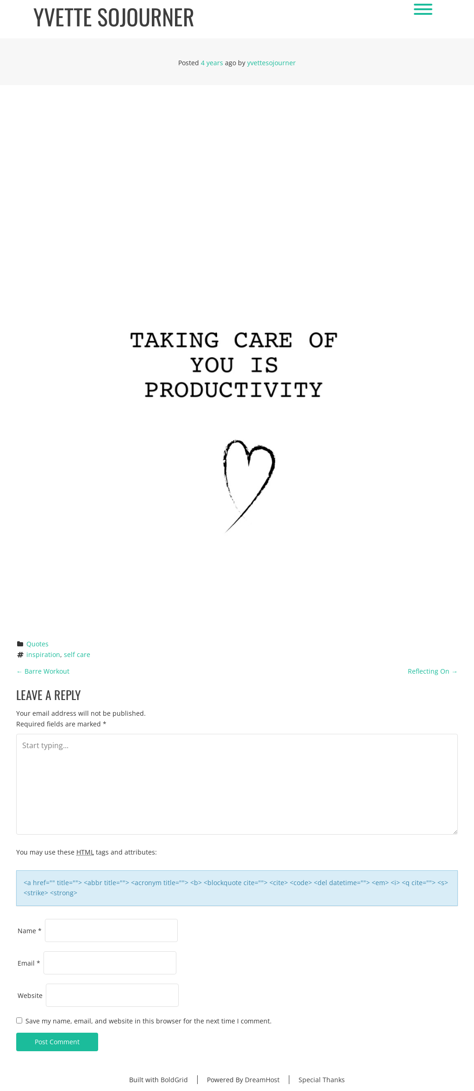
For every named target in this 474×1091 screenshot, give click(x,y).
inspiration (43, 654)
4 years (212, 62)
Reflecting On (433, 671)
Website (30, 995)
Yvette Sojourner (113, 17)
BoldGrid (174, 1079)
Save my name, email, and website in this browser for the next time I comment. (148, 1021)
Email (29, 963)
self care (77, 654)
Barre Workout (42, 671)
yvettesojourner (271, 62)
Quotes (37, 643)
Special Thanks (322, 1079)
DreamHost (262, 1079)
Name (30, 930)
